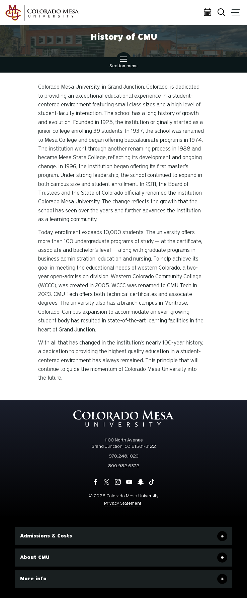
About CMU (35, 557)
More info (33, 579)
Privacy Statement (122, 503)
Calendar (208, 12)
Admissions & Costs (46, 536)
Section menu (123, 63)
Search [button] (222, 12)
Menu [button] (234, 10)
